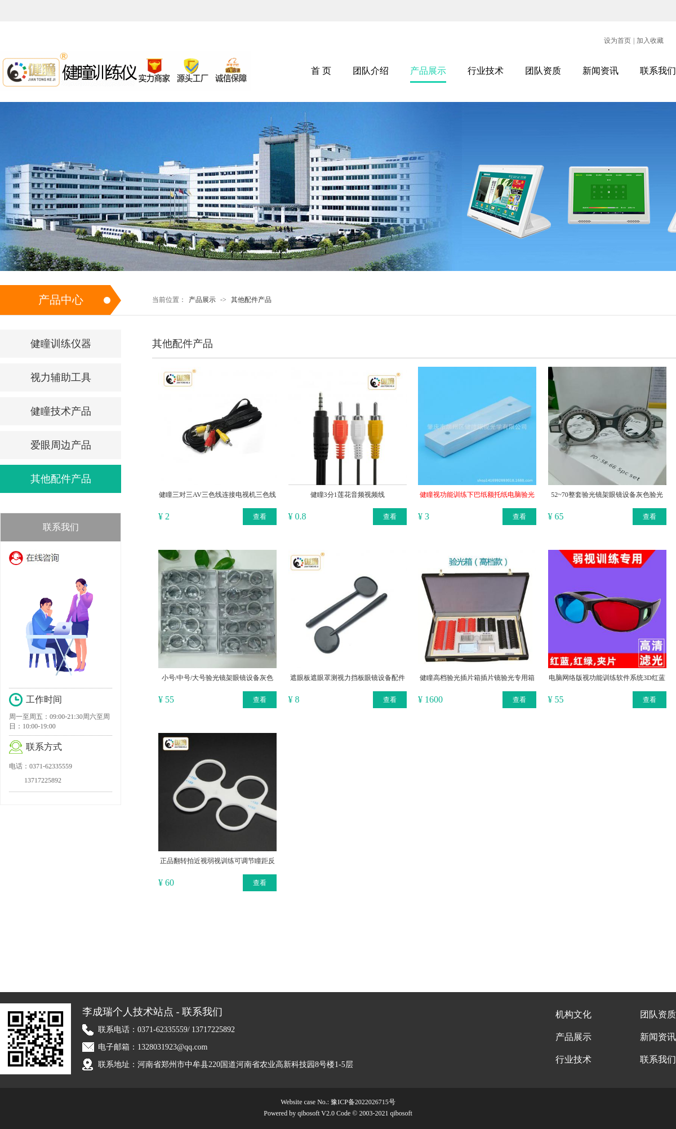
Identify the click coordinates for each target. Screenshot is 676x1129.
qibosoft (401, 1113)
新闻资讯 (600, 70)
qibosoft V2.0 (316, 1113)
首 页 (321, 70)
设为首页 (617, 41)
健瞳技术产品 (60, 411)
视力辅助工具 (60, 377)
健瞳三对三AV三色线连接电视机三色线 (217, 495)
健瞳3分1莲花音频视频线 (347, 495)
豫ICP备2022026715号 (363, 1102)
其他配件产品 (251, 300)
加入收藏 (650, 41)
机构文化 (573, 1014)
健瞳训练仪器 (60, 343)
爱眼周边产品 (60, 445)
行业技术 (486, 70)
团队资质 (543, 70)
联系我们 (658, 70)
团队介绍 (371, 70)
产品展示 (428, 70)
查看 (259, 517)
